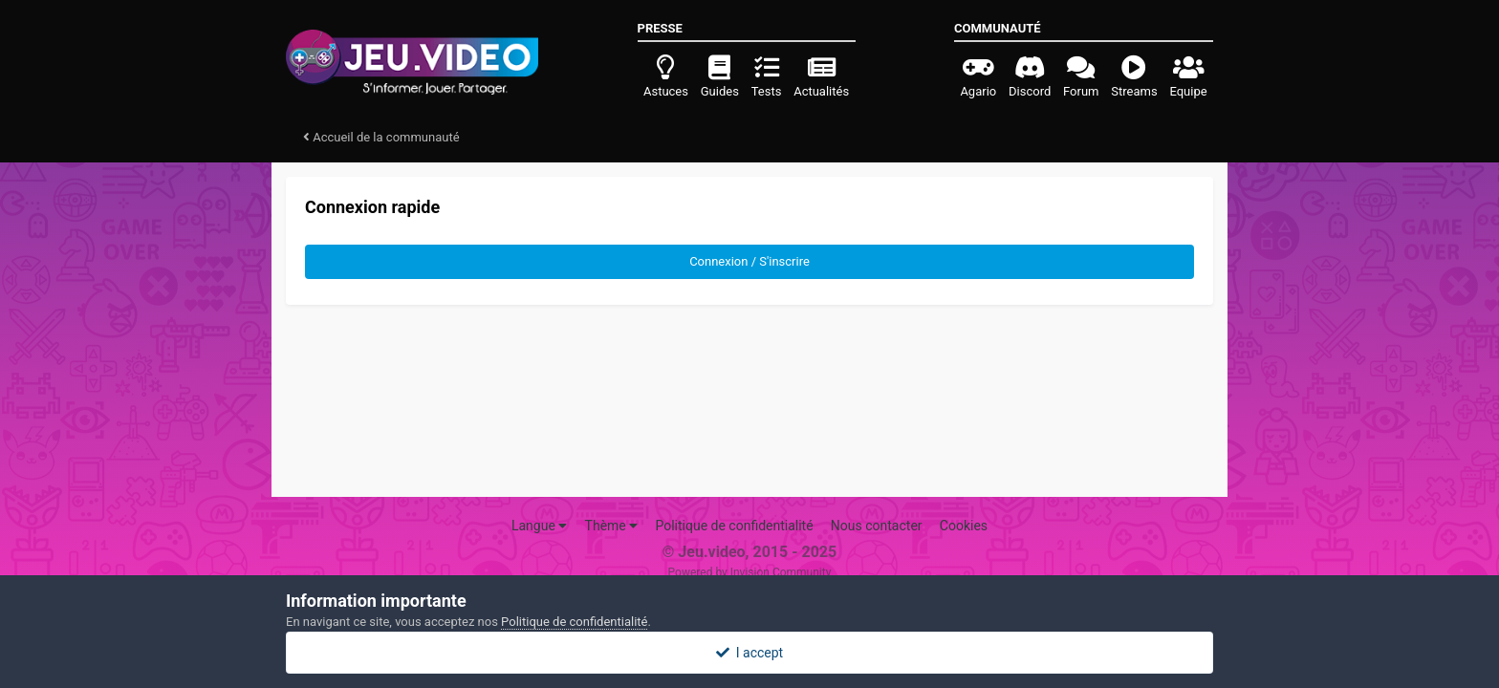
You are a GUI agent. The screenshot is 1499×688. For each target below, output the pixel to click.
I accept (749, 652)
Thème (612, 525)
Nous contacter (877, 525)
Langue (539, 525)
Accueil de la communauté (381, 137)
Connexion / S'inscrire (749, 261)
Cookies (964, 525)
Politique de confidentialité (734, 525)
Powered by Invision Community (750, 572)
